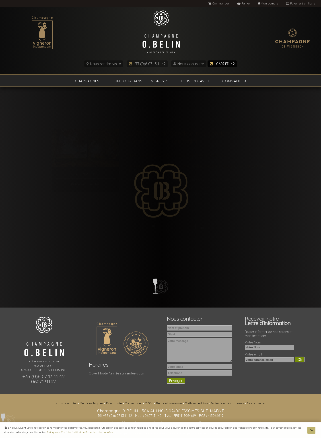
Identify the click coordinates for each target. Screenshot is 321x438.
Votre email (253, 354)
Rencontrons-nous (169, 403)
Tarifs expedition (197, 403)
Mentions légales (92, 403)
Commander (218, 3)
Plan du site (114, 403)
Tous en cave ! (194, 81)
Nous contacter (188, 63)
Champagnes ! (88, 81)
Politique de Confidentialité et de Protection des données (80, 432)
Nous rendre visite (103, 63)
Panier (244, 3)
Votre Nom (253, 342)
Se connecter (256, 403)
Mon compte (268, 3)
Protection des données (228, 403)
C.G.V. (149, 403)
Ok (311, 430)
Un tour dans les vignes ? (141, 81)
